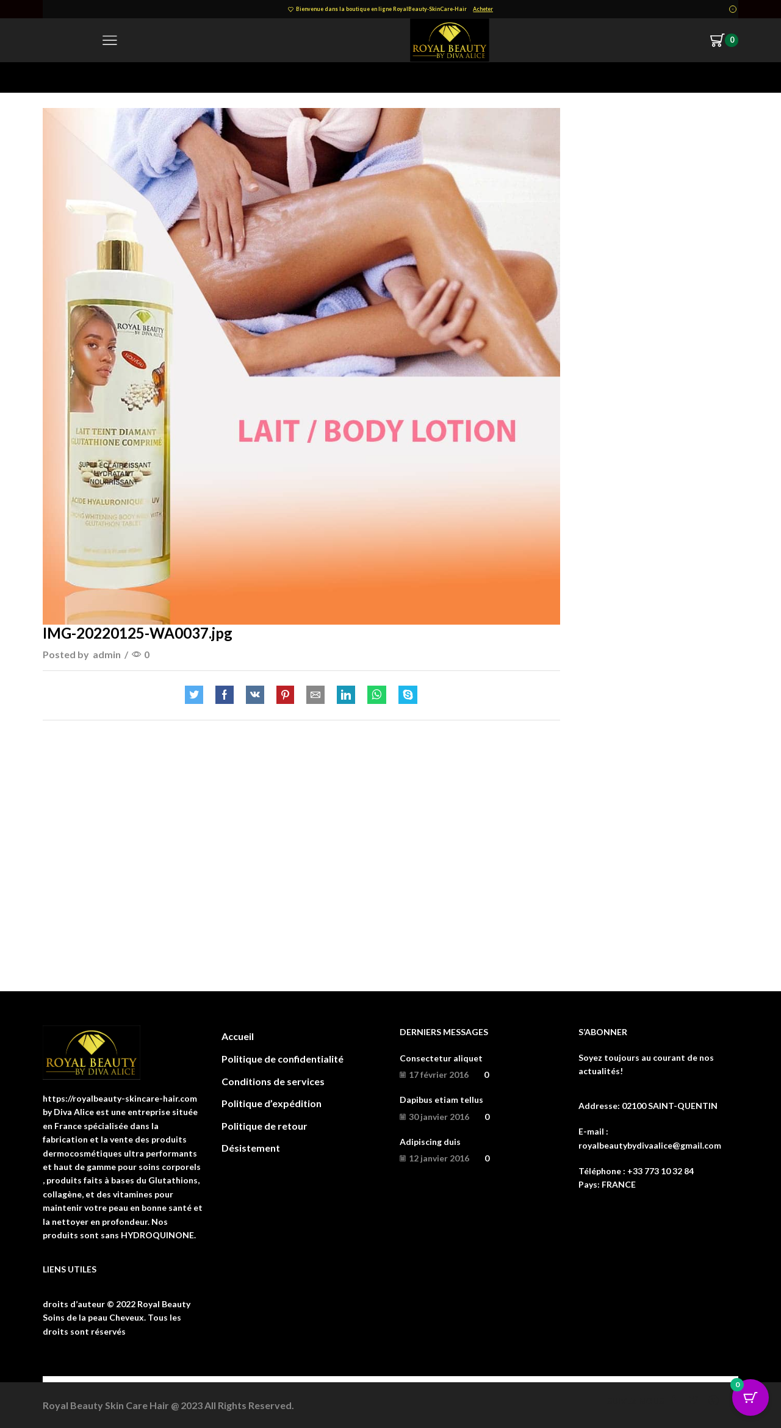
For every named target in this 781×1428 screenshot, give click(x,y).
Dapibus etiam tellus (441, 1099)
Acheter (483, 8)
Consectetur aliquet (441, 1058)
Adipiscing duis (430, 1141)
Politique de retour (264, 1126)
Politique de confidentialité (282, 1058)
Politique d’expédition (271, 1103)
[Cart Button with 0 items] (750, 1397)
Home (55, 77)
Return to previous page (689, 77)
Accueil (237, 1036)
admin (107, 654)
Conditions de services (273, 1081)
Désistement (250, 1148)
